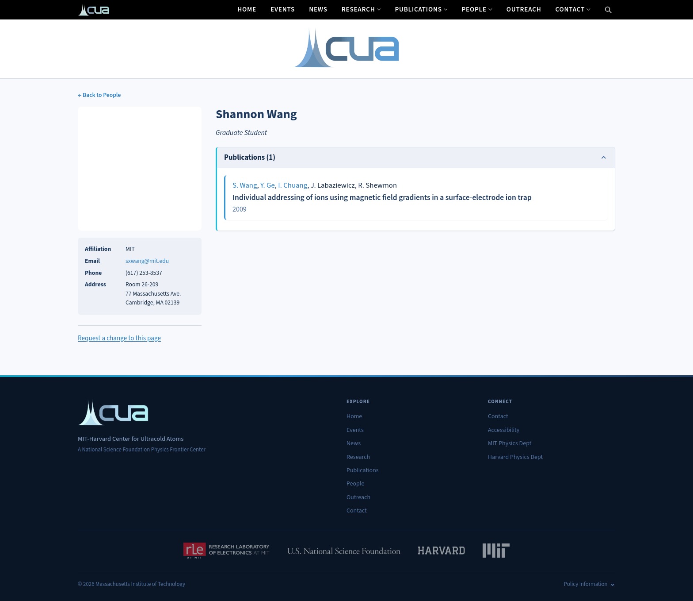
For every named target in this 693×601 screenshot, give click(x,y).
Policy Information (589, 584)
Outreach (523, 9)
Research (361, 9)
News (318, 9)
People (476, 9)
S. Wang (244, 185)
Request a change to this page (119, 338)
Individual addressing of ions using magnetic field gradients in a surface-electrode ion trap (382, 197)
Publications (421, 9)
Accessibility (503, 430)
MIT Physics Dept (509, 443)
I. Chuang (292, 185)
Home (246, 9)
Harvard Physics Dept (515, 457)
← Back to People (99, 95)
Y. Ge (267, 185)
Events (282, 9)
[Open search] (608, 10)
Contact (573, 9)
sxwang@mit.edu (147, 261)
